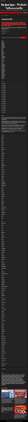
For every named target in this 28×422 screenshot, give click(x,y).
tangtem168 (3, 282)
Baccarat (11, 22)
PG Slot (3, 23)
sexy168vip (3, 69)
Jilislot (16, 22)
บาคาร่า (9, 24)
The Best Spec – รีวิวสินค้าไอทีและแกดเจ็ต (14, 6)
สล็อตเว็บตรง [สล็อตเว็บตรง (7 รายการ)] (8, 383)
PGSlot (5, 23)
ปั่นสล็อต (2, 311)
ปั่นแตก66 (16, 24)
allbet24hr (2, 154)
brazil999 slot (3, 165)
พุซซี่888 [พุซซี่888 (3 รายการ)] (19, 380)
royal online (2, 252)
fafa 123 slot (3, 172)
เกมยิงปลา (3, 25)
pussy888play (3, 65)
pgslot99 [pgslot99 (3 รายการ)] (9, 377)
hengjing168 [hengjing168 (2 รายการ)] (11, 376)
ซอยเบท (2, 300)
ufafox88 (2, 293)
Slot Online (21, 23)
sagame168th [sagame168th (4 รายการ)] (4, 379)
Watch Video (24, 13)
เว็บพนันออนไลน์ (9, 25)
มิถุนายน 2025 (3, 101)
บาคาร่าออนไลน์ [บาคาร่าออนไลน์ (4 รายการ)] (12, 380)
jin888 (2, 50)
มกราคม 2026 (3, 88)
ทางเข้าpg (2, 304)
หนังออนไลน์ (3, 351)
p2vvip (2, 217)
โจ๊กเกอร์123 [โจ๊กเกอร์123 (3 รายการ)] (3, 384)
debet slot (2, 169)
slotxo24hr (3, 58)
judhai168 (2, 52)
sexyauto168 (3, 57)
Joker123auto (3, 74)
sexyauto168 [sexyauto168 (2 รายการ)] (8, 379)
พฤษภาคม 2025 (3, 103)
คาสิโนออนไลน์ (5, 24)
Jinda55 (2, 189)
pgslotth (2, 53)
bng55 (2, 162)
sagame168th (3, 70)
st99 (2, 59)
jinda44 (2, 48)
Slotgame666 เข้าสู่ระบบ (4, 273)
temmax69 (2, 61)
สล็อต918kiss (3, 331)
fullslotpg (2, 75)
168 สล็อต (2, 136)
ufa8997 (2, 291)
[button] (1, 13)
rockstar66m (3, 250)
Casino (14, 22)
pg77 (2, 226)
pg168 (2, 225)
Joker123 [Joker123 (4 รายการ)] (15, 376)
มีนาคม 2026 (3, 85)
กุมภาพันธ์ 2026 (3, 87)
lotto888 (2, 210)
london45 (2, 203)
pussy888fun (3, 56)
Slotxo (24, 23)
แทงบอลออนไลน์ (3, 363)
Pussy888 (11, 23)
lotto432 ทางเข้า (3, 207)
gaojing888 (3, 45)
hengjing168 (3, 47)
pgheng (2, 230)
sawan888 (2, 259)
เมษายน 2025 (3, 105)
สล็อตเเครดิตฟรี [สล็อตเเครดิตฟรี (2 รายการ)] (13, 383)
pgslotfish (2, 237)
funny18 (2, 178)
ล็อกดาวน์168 (3, 320)
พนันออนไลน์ (19, 24)
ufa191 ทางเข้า (3, 288)
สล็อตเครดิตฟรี (3, 338)
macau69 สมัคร (3, 212)
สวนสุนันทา (3, 347)
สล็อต (21, 24)
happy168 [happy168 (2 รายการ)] (7, 376)
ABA (2, 151)
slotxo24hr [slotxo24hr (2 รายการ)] (17, 379)
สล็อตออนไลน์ (24, 24)
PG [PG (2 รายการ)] (20, 376)
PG (1, 219)
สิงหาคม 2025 (3, 97)
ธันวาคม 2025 (3, 90)
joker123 (2, 51)
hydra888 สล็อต (3, 185)
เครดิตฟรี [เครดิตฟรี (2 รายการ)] (17, 383)
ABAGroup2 (7, 22)
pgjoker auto (3, 232)
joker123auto (3, 194)
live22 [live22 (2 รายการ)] (18, 376)
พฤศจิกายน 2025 (3, 92)
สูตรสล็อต (2, 349)
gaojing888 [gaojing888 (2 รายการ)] (3, 376)
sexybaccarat (3, 68)
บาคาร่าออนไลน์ (12, 24)
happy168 (2, 46)
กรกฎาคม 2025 (3, 99)
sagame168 (2, 255)
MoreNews (16, 421)
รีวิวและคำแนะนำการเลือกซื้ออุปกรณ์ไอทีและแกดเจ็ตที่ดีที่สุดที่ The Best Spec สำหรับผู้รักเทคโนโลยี (13, 28)
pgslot (2, 55)
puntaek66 (3, 66)
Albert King (3, 29)
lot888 (2, 205)
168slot (2, 138)
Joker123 (19, 22)
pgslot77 (2, 67)
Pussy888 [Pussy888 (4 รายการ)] (17, 377)
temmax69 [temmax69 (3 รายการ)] (21, 379)
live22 (2, 199)
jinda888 (2, 190)
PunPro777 (8, 23)
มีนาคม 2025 (3, 106)
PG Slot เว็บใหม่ (3, 223)
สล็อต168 (2, 324)
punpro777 (3, 64)
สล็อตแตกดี (3, 345)
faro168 (2, 174)
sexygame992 (3, 268)
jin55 (2, 49)
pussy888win (3, 76)
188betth (2, 142)
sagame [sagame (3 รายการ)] (20, 377)
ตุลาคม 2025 (3, 94)
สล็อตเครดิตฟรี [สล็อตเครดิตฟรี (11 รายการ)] (4, 383)
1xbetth (2, 144)
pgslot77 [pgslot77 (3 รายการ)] (6, 377)
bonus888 (2, 44)
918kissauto (3, 71)
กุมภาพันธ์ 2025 (3, 108)
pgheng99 (2, 72)
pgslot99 (2, 54)
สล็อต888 (2, 329)
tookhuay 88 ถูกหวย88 (4, 286)
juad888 (2, 198)
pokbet (2, 239)
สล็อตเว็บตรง (3, 340)
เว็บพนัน (5, 25)
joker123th (2, 196)
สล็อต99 (2, 333)
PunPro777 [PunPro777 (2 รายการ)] (13, 377)
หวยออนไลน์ (3, 78)
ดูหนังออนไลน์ (3, 302)
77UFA (2, 145)
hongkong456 (3, 183)
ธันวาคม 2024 (3, 112)
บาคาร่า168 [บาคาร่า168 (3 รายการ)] (7, 380)
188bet (2, 140)
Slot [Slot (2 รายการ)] (11, 379)
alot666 (2, 63)
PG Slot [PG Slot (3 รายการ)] (23, 376)
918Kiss (3, 22)
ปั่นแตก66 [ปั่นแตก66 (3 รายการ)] (16, 380)
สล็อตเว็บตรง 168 (3, 342)
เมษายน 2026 (3, 83)
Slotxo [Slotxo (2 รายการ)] (14, 379)
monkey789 (2, 214)
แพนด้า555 (2, 365)
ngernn (22, 22)
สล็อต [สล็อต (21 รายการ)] (22, 380)
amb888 (2, 158)
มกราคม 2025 (3, 110)
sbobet (2, 261)
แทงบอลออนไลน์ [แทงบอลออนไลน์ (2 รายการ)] (21, 383)
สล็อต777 (2, 327)
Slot (2, 270)
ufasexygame (3, 295)
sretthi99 (2, 279)
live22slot (2, 73)
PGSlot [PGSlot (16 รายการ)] (3, 377)
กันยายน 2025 (3, 96)
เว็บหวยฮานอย (3, 360)
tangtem (2, 60)
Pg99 (2, 228)
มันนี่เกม (2, 318)
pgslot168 (2, 235)
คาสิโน (2, 24)
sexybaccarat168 (16, 23)
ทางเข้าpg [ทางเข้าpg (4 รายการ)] (3, 380)
